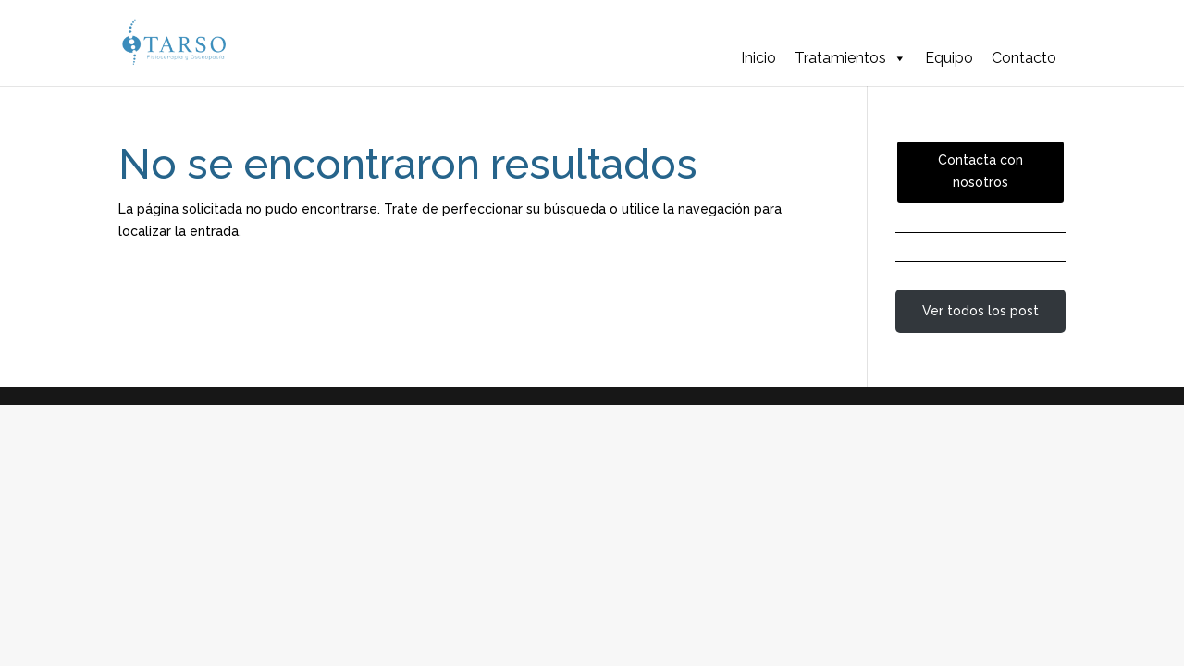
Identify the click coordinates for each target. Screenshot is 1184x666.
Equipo (949, 58)
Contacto (1024, 58)
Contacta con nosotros (980, 171)
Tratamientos (850, 58)
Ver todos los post (980, 310)
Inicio (758, 58)
